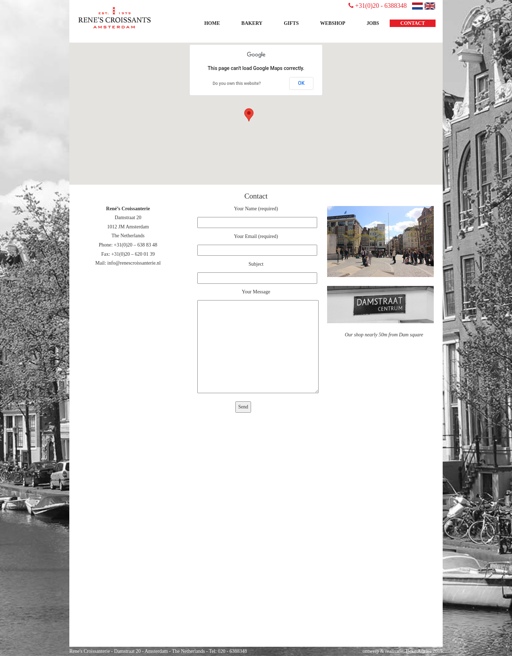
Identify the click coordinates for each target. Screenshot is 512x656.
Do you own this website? (237, 83)
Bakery (251, 23)
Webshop (332, 23)
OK (301, 83)
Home (212, 23)
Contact (412, 23)
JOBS (373, 23)
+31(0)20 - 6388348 (377, 5)
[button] (249, 114)
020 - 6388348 (232, 651)
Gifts (291, 23)
